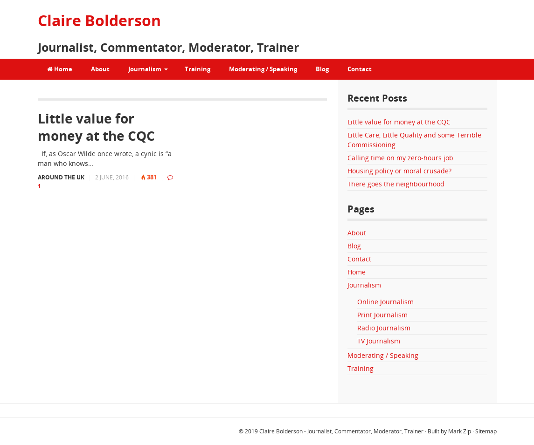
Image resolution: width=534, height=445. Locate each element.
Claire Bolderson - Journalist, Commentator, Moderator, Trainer (341, 431)
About (100, 69)
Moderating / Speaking (263, 69)
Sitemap (486, 431)
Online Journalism (385, 301)
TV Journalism (378, 340)
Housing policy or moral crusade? (399, 170)
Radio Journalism (383, 327)
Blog (322, 69)
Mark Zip (459, 431)
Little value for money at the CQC (96, 127)
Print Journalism (382, 314)
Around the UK (61, 177)
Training (197, 69)
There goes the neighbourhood (395, 183)
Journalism (144, 69)
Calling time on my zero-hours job (400, 157)
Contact (359, 69)
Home (59, 69)
